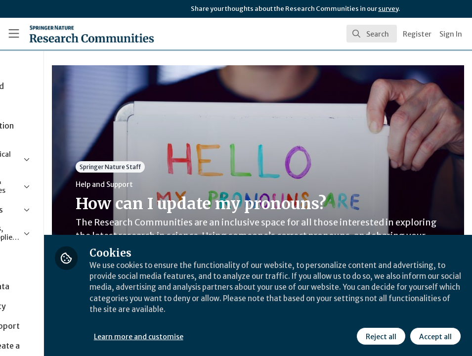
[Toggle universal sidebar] (14, 33)
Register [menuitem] (417, 34)
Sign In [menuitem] (450, 34)
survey (388, 8)
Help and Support (186, 184)
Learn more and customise (221, 335)
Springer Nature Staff (192, 167)
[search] (371, 34)
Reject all (380, 335)
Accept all (434, 335)
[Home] (73, 33)
